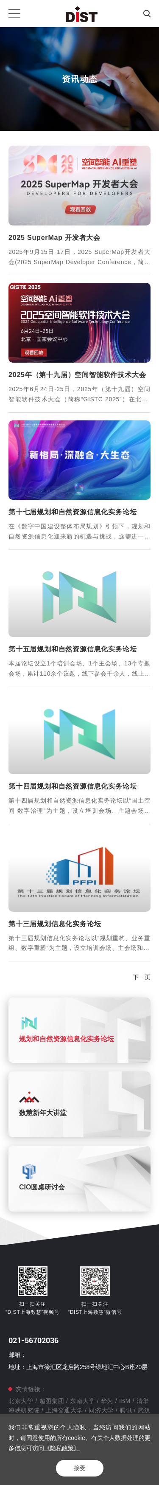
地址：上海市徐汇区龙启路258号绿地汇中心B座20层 (78, 1367)
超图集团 (51, 1401)
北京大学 (21, 1401)
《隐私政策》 (62, 1448)
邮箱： (17, 1354)
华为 (107, 1401)
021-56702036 (33, 1340)
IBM (124, 1401)
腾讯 (125, 1410)
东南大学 (82, 1401)
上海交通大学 (64, 1410)
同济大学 (101, 1410)
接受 (80, 1468)
